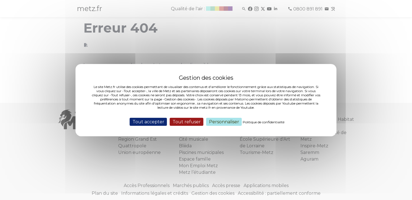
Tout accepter (148, 121)
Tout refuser (187, 121)
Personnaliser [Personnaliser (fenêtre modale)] (224, 121)
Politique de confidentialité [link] (263, 122)
